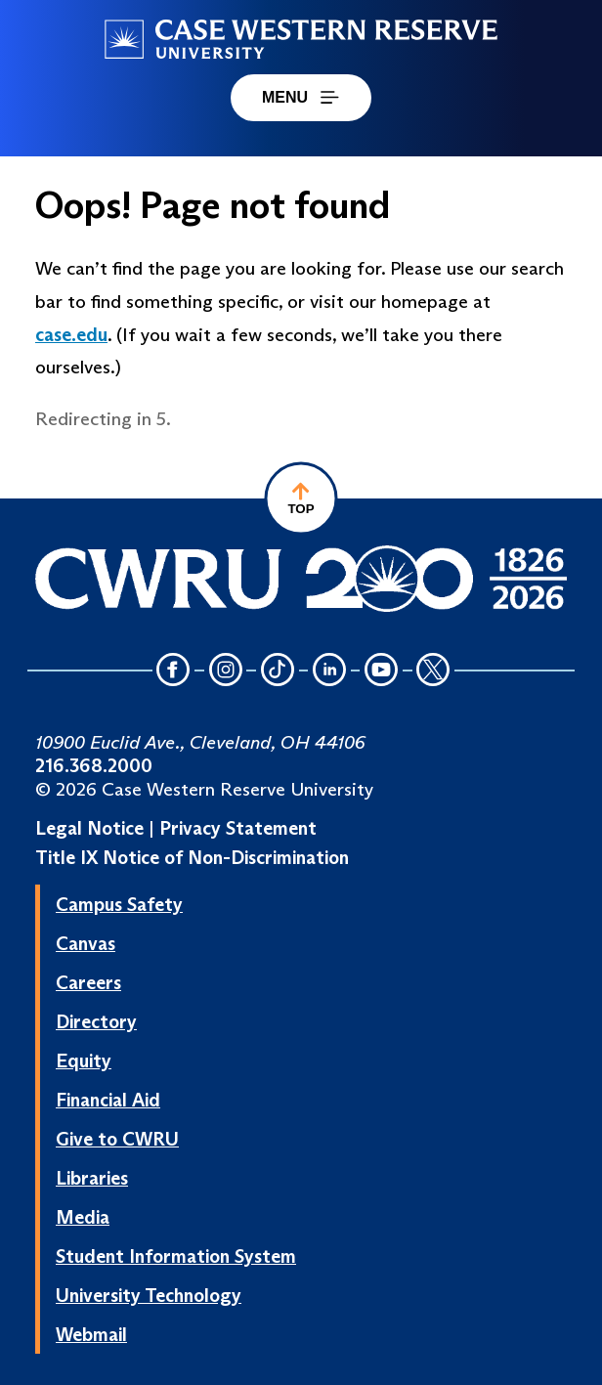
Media (82, 1217)
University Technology (148, 1295)
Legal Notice (89, 828)
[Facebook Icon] (173, 671)
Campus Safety (119, 904)
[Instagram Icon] (225, 671)
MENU (301, 97)
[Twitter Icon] (433, 671)
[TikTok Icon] (277, 671)
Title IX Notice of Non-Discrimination (192, 857)
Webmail (91, 1334)
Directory (96, 1021)
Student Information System (176, 1256)
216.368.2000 (93, 765)
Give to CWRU (117, 1138)
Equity (83, 1060)
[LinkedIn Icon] (329, 671)
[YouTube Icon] (381, 671)
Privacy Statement (238, 828)
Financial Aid (108, 1099)
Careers (88, 982)
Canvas (85, 943)
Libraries (92, 1178)
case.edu (71, 334)
